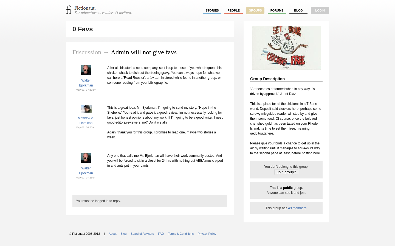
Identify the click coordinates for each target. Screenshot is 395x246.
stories (212, 10)
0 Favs (82, 29)
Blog (298, 10)
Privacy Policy (207, 233)
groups (255, 10)
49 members (297, 208)
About (113, 233)
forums (277, 10)
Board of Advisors (142, 233)
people (233, 10)
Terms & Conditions (181, 233)
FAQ (161, 233)
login (320, 10)
